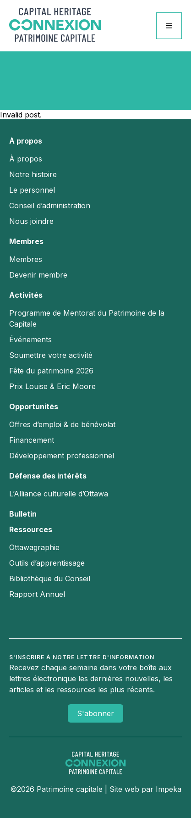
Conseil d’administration (49, 205)
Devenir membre (38, 274)
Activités (26, 295)
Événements (30, 339)
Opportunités (33, 406)
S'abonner (95, 713)
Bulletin (23, 513)
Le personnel (32, 190)
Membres (26, 241)
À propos (25, 140)
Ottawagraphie (34, 547)
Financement (31, 440)
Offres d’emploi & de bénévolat (62, 424)
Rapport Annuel (37, 594)
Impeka (168, 789)
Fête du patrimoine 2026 (51, 370)
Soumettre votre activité (51, 355)
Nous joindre (31, 221)
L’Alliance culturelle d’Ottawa (58, 493)
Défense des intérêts (48, 475)
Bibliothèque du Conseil (49, 578)
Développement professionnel (61, 455)
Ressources (30, 529)
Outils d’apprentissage (47, 563)
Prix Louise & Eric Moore (52, 386)
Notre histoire (33, 174)
